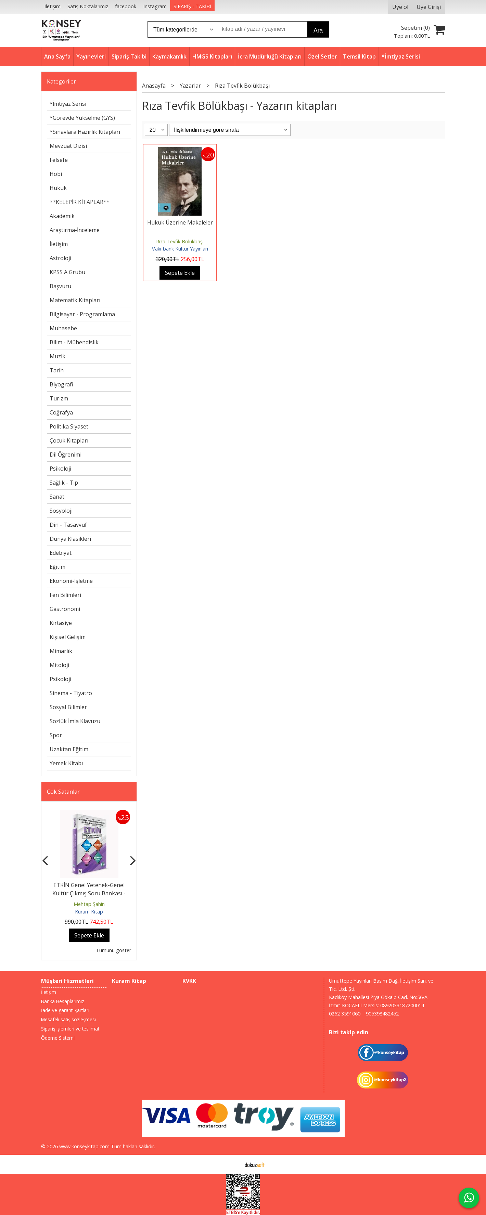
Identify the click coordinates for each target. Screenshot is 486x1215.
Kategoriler (61, 81)
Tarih (57, 370)
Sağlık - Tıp (64, 482)
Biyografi (61, 384)
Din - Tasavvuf (68, 524)
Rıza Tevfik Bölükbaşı (180, 241)
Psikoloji (60, 468)
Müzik (57, 356)
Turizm (59, 398)
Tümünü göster (113, 950)
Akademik (62, 216)
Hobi (56, 174)
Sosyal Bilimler (68, 707)
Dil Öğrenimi (65, 454)
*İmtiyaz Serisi (68, 103)
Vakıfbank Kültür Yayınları (180, 248)
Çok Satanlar (63, 791)
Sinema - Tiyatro (71, 693)
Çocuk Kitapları (69, 440)
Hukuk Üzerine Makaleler (180, 222)
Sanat (57, 496)
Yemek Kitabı (66, 763)
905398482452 (382, 1013)
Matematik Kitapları (75, 300)
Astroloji (60, 258)
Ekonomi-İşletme (71, 581)
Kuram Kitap (89, 911)
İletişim (59, 244)
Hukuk (58, 188)
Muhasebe (63, 328)
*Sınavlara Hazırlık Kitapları (85, 132)
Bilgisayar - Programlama (82, 314)
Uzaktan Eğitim (69, 749)
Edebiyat (61, 553)
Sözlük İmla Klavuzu (75, 721)
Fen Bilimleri (65, 595)
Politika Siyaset (69, 426)
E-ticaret (232, 1164)
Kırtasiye (61, 623)
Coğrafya (61, 412)
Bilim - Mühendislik (74, 342)
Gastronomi (65, 609)
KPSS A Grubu (67, 272)
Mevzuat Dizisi (68, 146)
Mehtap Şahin (89, 904)
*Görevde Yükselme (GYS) (82, 118)
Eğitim (57, 567)
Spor (56, 735)
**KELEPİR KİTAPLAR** (80, 202)
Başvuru (60, 286)
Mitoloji (59, 665)
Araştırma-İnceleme (75, 230)
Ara (318, 30)
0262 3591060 (344, 1013)
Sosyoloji (61, 510)
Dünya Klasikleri (70, 538)
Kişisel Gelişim (68, 637)
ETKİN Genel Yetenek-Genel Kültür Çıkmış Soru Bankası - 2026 (89, 893)
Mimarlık (61, 651)
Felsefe (59, 160)
